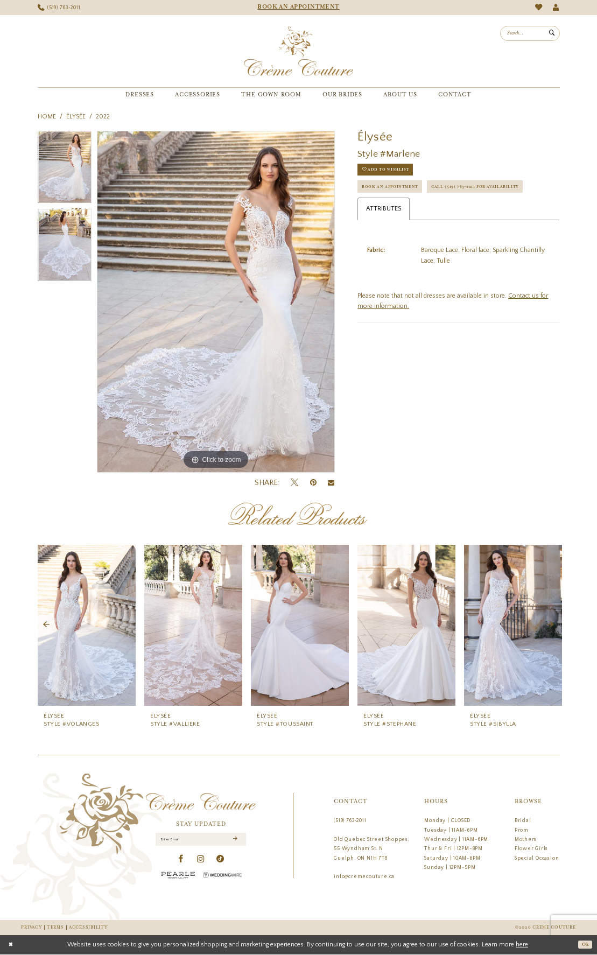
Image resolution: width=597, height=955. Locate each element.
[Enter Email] (201, 840)
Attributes (383, 239)
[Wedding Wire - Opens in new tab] (222, 878)
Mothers (526, 839)
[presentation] (87, 625)
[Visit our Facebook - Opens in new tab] (181, 862)
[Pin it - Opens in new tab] (313, 482)
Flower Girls (531, 848)
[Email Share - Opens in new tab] (331, 483)
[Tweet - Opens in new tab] (294, 483)
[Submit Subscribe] (234, 841)
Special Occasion (537, 858)
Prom (522, 830)
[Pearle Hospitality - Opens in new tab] (178, 877)
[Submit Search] (551, 33)
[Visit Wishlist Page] (538, 7)
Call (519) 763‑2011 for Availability (417, 215)
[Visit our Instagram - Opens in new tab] (201, 862)
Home (47, 116)
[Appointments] (298, 7)
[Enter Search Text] (529, 33)
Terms (55, 927)
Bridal (523, 820)
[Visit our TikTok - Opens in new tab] (220, 862)
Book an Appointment (397, 194)
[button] (556, 7)
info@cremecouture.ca (364, 876)
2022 (103, 116)
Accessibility (88, 927)
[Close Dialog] (12, 945)
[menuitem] (59, 7)
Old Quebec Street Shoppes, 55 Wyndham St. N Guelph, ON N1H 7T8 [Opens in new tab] (372, 849)
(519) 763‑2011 (350, 820)
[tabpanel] (65, 170)
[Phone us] (59, 7)
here (522, 945)
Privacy (31, 927)
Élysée (76, 116)
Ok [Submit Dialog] (583, 945)
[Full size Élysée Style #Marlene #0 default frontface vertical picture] (215, 302)
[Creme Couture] (298, 51)
